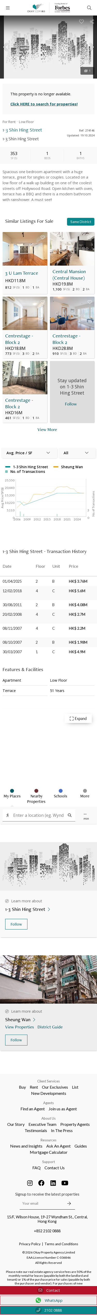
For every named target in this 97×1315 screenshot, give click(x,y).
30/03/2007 (12, 652)
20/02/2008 (12, 614)
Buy (22, 1087)
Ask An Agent (58, 1145)
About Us (48, 1118)
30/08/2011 (12, 605)
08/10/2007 (12, 642)
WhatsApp (48, 1300)
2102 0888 (48, 1310)
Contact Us (54, 1167)
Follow (16, 924)
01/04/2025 (12, 581)
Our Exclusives (55, 1087)
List (75, 1087)
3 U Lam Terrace (21, 273)
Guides (80, 1145)
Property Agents (75, 1124)
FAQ (36, 1167)
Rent (34, 1087)
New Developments (48, 1093)
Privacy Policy (30, 1244)
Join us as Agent (63, 1108)
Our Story (16, 1124)
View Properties (20, 1026)
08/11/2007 (12, 628)
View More (47, 429)
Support (48, 1162)
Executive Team (42, 1124)
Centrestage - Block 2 (19, 339)
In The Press (62, 1130)
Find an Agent (32, 1108)
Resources (48, 1140)
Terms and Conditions (61, 1244)
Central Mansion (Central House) (69, 274)
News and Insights (26, 1145)
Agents (48, 1103)
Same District (80, 222)
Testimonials (36, 1130)
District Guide (51, 1026)
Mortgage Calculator (49, 1152)
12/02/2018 (12, 591)
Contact (48, 1290)
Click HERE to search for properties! (44, 104)
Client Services (48, 1081)
